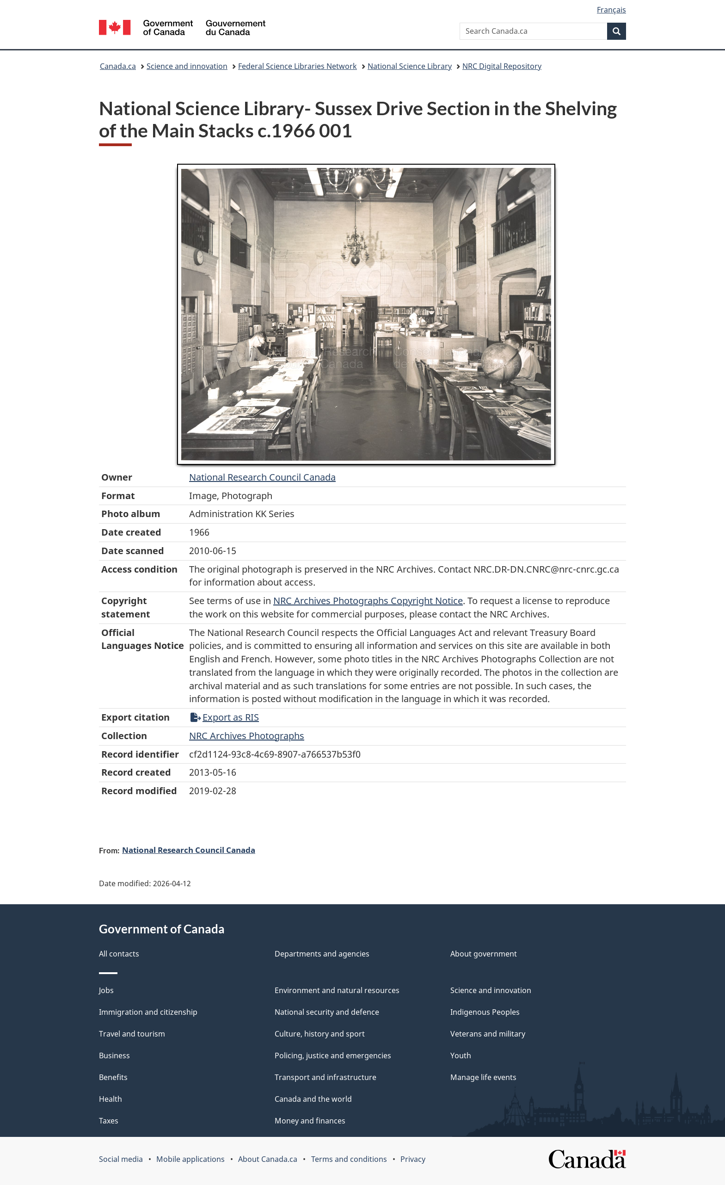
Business (114, 1055)
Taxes (108, 1121)
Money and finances (310, 1121)
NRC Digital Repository (501, 66)
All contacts (119, 954)
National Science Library (410, 66)
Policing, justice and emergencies (333, 1055)
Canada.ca (118, 66)
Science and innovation (187, 66)
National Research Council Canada (262, 477)
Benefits (113, 1077)
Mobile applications (190, 1159)
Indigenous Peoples (485, 1012)
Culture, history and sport (320, 1034)
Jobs (106, 990)
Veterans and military (487, 1034)
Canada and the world (313, 1099)
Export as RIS (224, 717)
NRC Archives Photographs (246, 735)
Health (110, 1099)
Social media (121, 1159)
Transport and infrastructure (325, 1077)
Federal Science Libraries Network (297, 66)
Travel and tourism (132, 1034)
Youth (460, 1055)
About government (483, 954)
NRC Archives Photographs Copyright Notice (368, 600)
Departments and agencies (322, 954)
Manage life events (483, 1077)
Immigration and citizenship (148, 1012)
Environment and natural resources (337, 990)
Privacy (412, 1159)
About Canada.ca (267, 1159)
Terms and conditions (349, 1159)
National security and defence (327, 1012)
